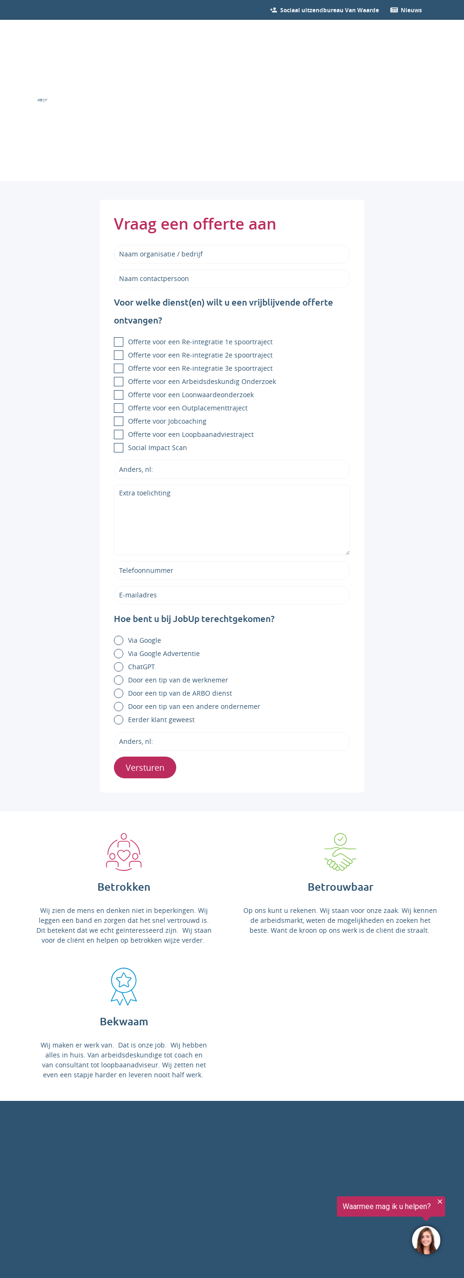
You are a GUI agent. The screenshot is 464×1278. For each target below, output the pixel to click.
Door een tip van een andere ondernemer (194, 706)
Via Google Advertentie (164, 653)
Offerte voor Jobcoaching (167, 421)
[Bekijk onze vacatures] (329, 10)
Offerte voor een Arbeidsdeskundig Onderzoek (202, 381)
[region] (347, 1227)
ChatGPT (141, 666)
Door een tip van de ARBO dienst (180, 693)
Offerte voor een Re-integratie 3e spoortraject (200, 368)
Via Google (144, 640)
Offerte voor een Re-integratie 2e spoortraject (200, 354)
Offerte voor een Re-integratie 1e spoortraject (200, 341)
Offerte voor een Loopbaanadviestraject (191, 434)
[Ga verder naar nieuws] (411, 10)
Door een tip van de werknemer (178, 679)
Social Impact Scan (157, 447)
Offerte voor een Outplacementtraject (188, 407)
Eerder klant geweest (161, 719)
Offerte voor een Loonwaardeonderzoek (191, 394)
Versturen (145, 767)
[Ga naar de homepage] (42, 100)
